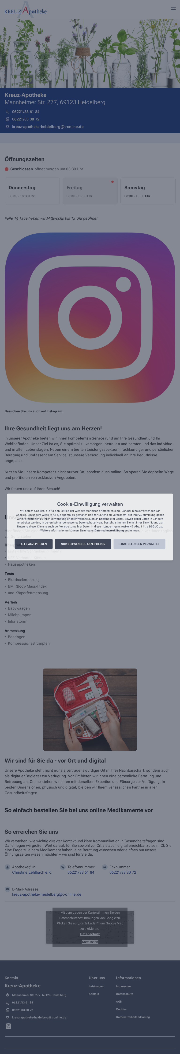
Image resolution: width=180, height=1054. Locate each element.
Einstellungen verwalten (140, 544)
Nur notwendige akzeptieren (83, 544)
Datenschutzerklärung (109, 530)
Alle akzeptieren (34, 544)
